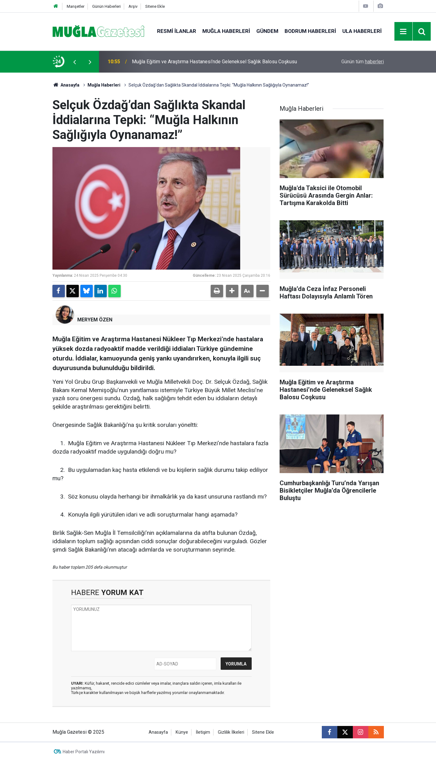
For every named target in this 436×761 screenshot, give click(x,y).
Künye (182, 732)
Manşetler (75, 6)
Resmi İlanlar (176, 31)
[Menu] (403, 32)
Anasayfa (66, 85)
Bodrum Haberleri (310, 31)
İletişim (203, 732)
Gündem (267, 31)
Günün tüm (362, 62)
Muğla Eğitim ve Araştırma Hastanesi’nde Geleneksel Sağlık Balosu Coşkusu (214, 62)
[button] (232, 291)
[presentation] (75, 61)
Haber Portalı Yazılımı (84, 751)
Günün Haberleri (106, 6)
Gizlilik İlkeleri (231, 732)
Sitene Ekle (155, 6)
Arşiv (132, 6)
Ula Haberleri (362, 31)
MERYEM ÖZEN (94, 320)
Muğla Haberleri (226, 31)
